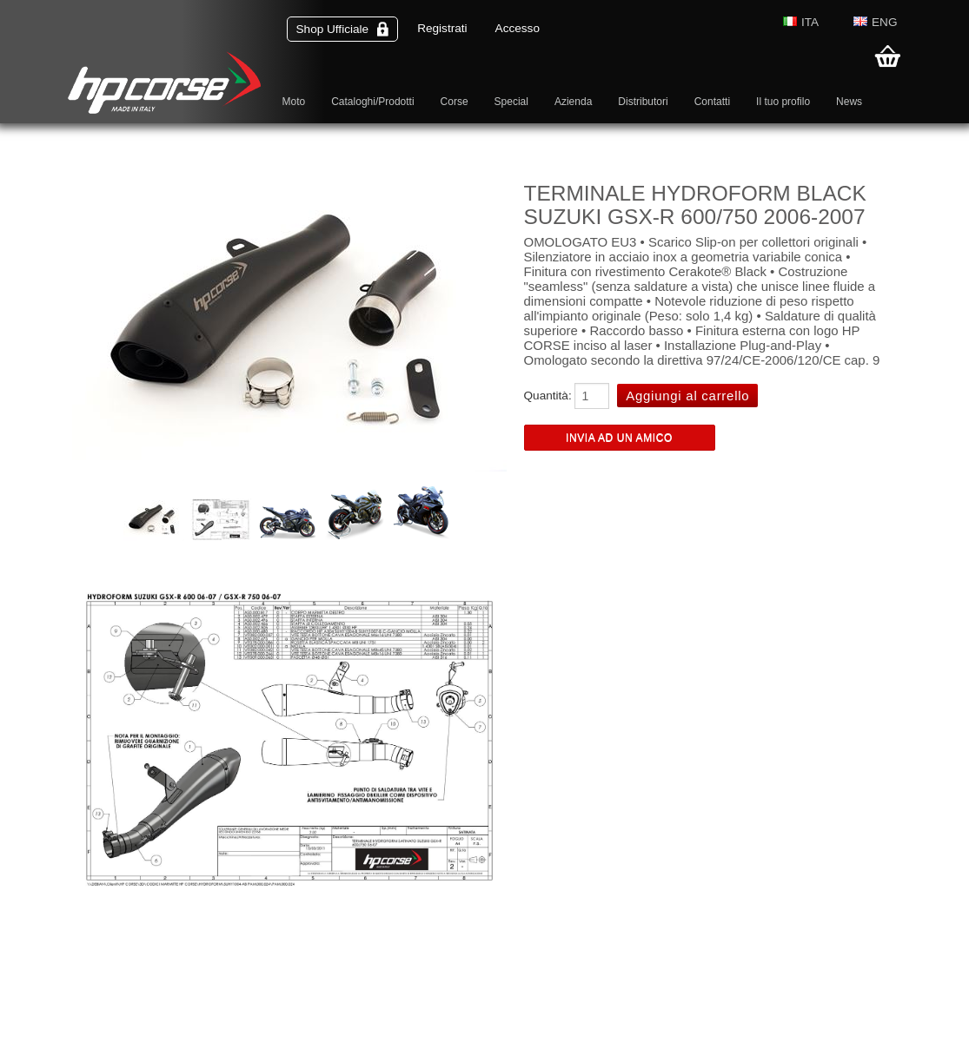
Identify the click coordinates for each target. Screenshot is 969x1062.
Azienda (573, 102)
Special (511, 102)
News (849, 102)
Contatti (712, 102)
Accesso (517, 28)
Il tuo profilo (783, 102)
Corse (454, 102)
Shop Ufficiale (342, 29)
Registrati (442, 28)
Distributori (642, 102)
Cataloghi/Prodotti (372, 102)
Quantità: (548, 395)
